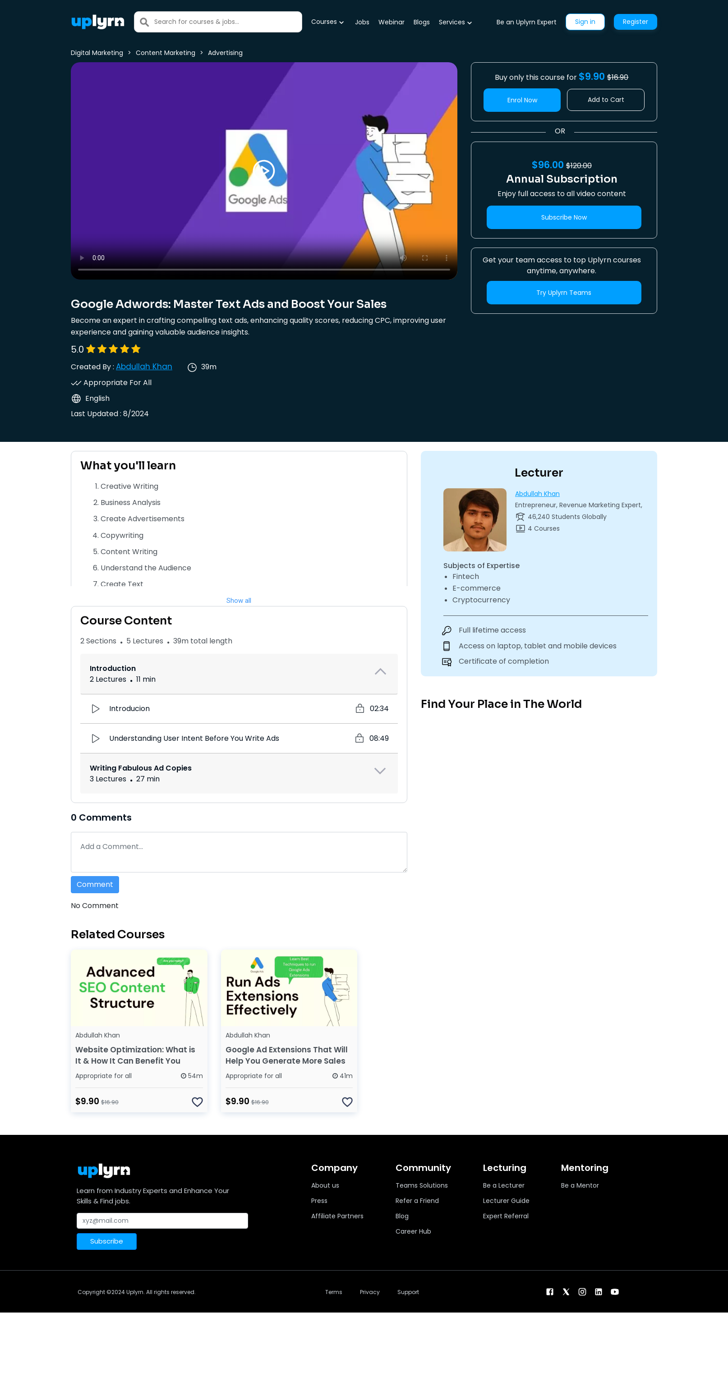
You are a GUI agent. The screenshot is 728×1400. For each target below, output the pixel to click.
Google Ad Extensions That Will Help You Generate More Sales (287, 1055)
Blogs (422, 22)
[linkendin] (598, 1291)
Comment (95, 884)
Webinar (391, 22)
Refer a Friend (417, 1200)
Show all (238, 601)
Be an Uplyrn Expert (527, 22)
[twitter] (566, 1291)
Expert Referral (506, 1216)
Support (408, 1292)
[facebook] (549, 1291)
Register (635, 21)
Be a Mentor (580, 1185)
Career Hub (413, 1231)
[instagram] (582, 1291)
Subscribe (106, 1241)
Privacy (370, 1292)
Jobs (362, 22)
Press (319, 1200)
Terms (333, 1292)
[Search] (228, 22)
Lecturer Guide (506, 1200)
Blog (402, 1216)
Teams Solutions (422, 1185)
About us (325, 1185)
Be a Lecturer (504, 1185)
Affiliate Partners (337, 1216)
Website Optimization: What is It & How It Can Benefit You (135, 1055)
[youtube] (614, 1291)
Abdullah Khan (144, 366)
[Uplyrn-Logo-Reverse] (98, 22)
